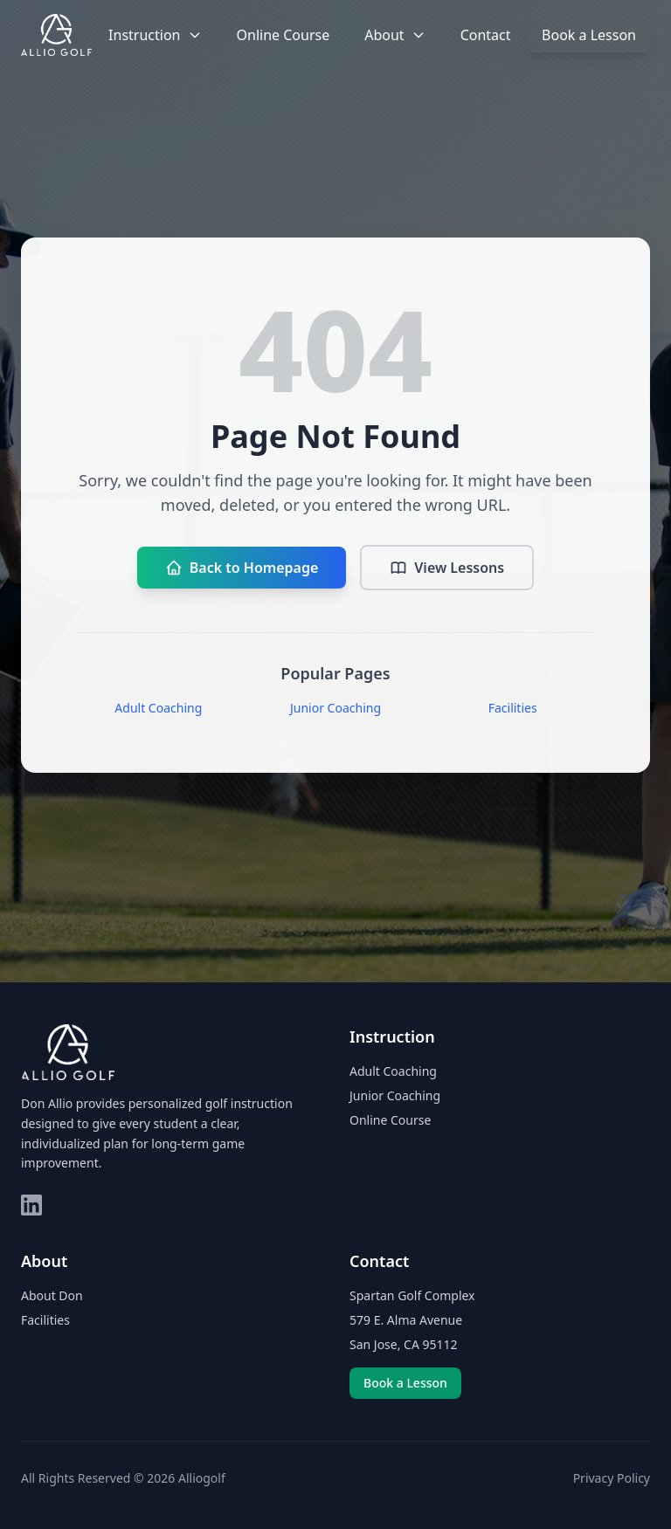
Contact (485, 35)
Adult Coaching (158, 707)
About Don (52, 1295)
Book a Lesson (589, 35)
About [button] (394, 35)
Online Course (283, 35)
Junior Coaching (335, 707)
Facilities (512, 707)
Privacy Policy (611, 1478)
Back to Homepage (241, 567)
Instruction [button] (154, 35)
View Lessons (447, 567)
